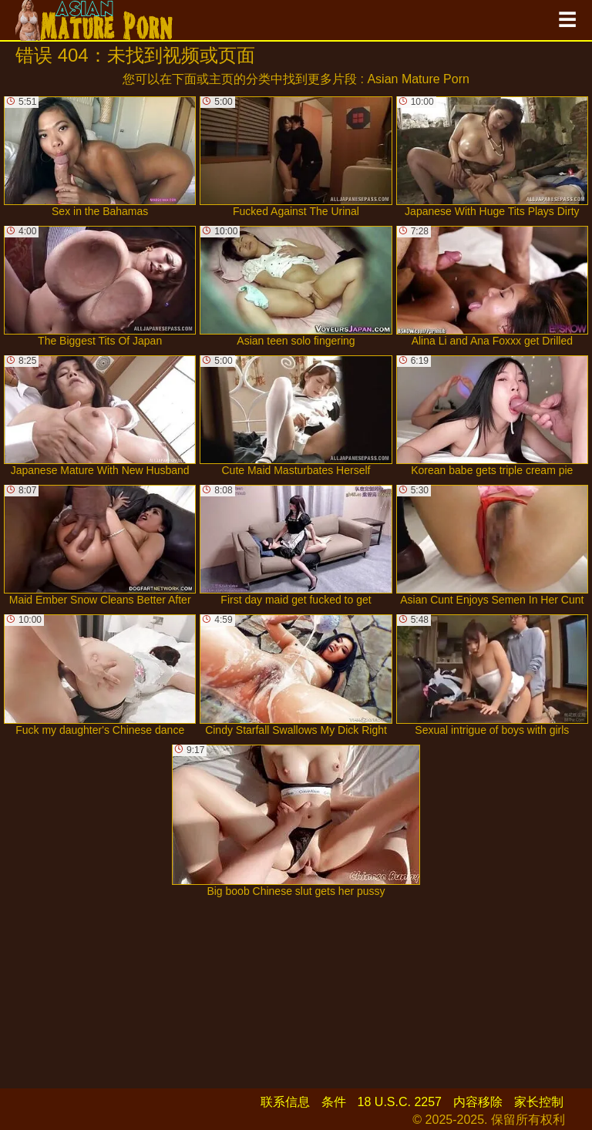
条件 (333, 1101)
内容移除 (478, 1101)
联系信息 (285, 1101)
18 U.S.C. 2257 (400, 1101)
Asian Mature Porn (418, 79)
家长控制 (538, 1101)
